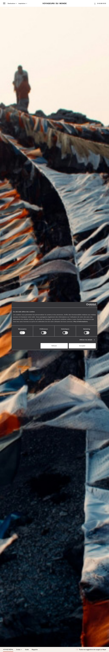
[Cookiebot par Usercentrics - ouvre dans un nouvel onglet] (87, 304)
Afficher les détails (85, 340)
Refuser (54, 346)
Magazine (35, 649)
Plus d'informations (80, 321)
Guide (27, 649)
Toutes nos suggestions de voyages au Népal (91, 649)
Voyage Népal (8, 649)
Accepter (82, 346)
